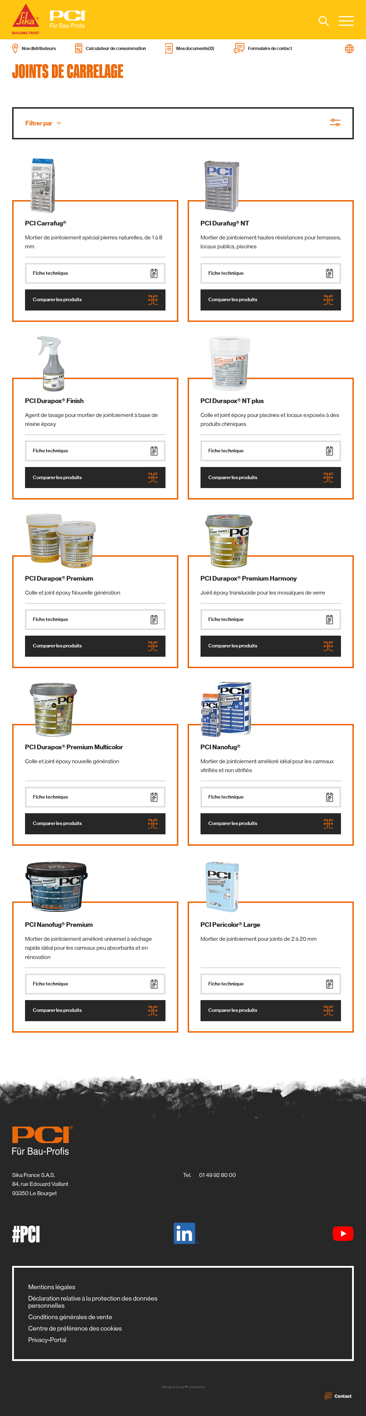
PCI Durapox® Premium (59, 578)
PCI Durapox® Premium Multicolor (74, 747)
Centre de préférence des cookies (75, 1328)
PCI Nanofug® (221, 747)
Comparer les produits (95, 300)
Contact (338, 1396)
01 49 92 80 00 (217, 1175)
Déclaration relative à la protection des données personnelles (93, 1302)
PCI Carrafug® (45, 223)
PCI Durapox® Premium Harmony (249, 578)
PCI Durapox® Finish (54, 401)
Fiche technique (95, 273)
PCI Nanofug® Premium (59, 925)
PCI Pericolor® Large (230, 925)
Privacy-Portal (47, 1339)
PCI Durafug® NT (225, 223)
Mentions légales (51, 1287)
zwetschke (196, 1387)
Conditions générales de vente (70, 1317)
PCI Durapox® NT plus (232, 401)
